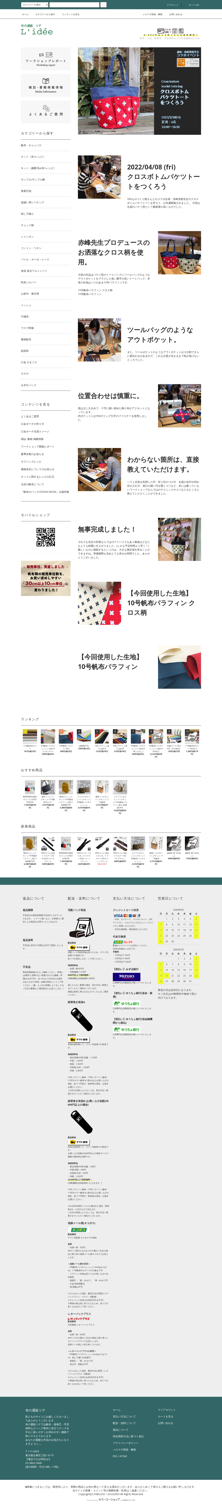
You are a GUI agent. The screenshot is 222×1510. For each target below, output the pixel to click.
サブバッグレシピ (31, 461)
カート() (191, 4)
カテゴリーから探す (43, 14)
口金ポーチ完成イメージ (35, 431)
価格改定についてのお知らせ (37, 469)
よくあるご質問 (30, 416)
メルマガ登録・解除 (150, 14)
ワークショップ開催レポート (37, 446)
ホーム (25, 14)
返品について (120, 1429)
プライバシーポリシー (126, 1443)
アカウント (170, 4)
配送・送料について (124, 1423)
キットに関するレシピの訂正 (37, 476)
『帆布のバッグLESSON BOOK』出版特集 (45, 492)
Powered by (111, 1500)
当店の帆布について (32, 484)
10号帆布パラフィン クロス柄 (95, 290)
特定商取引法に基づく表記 (128, 1436)
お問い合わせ (173, 14)
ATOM (123, 1456)
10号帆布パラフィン (89, 294)
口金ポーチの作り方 (32, 424)
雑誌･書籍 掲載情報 (32, 439)
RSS (115, 1456)
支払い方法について (124, 1416)
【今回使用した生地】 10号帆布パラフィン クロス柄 (161, 603)
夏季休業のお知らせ (32, 454)
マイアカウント (167, 1409)
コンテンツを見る (69, 14)
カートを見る (165, 1416)
